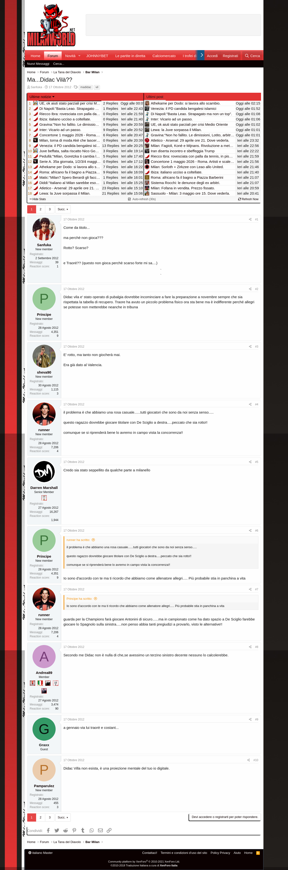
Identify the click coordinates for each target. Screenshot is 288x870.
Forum (53, 56)
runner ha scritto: (78, 540)
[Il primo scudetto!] (40, 683)
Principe (44, 314)
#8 (256, 647)
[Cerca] (252, 55)
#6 (256, 530)
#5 (256, 462)
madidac (85, 87)
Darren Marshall (44, 488)
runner (44, 430)
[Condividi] (250, 219)
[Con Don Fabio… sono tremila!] (44, 690)
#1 (256, 219)
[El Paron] (48, 683)
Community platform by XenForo (144, 861)
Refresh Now (248, 199)
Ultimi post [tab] (154, 97)
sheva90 (44, 372)
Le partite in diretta (130, 56)
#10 (255, 760)
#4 (256, 404)
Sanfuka (36, 87)
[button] (79, 55)
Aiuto (237, 853)
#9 (256, 719)
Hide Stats (38, 199)
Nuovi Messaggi (38, 64)
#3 (256, 346)
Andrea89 (44, 673)
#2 (256, 289)
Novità (70, 56)
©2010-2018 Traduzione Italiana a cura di (144, 865)
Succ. (61, 209)
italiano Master (40, 853)
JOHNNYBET (97, 56)
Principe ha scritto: (79, 598)
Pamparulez (44, 786)
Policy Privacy (220, 853)
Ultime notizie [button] (40, 97)
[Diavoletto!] (32, 683)
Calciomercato (164, 56)
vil (97, 87)
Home (35, 56)
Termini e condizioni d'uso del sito (184, 853)
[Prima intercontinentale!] (44, 498)
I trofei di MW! (194, 56)
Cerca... (58, 64)
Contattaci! (149, 853)
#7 (256, 589)
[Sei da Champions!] (55, 683)
